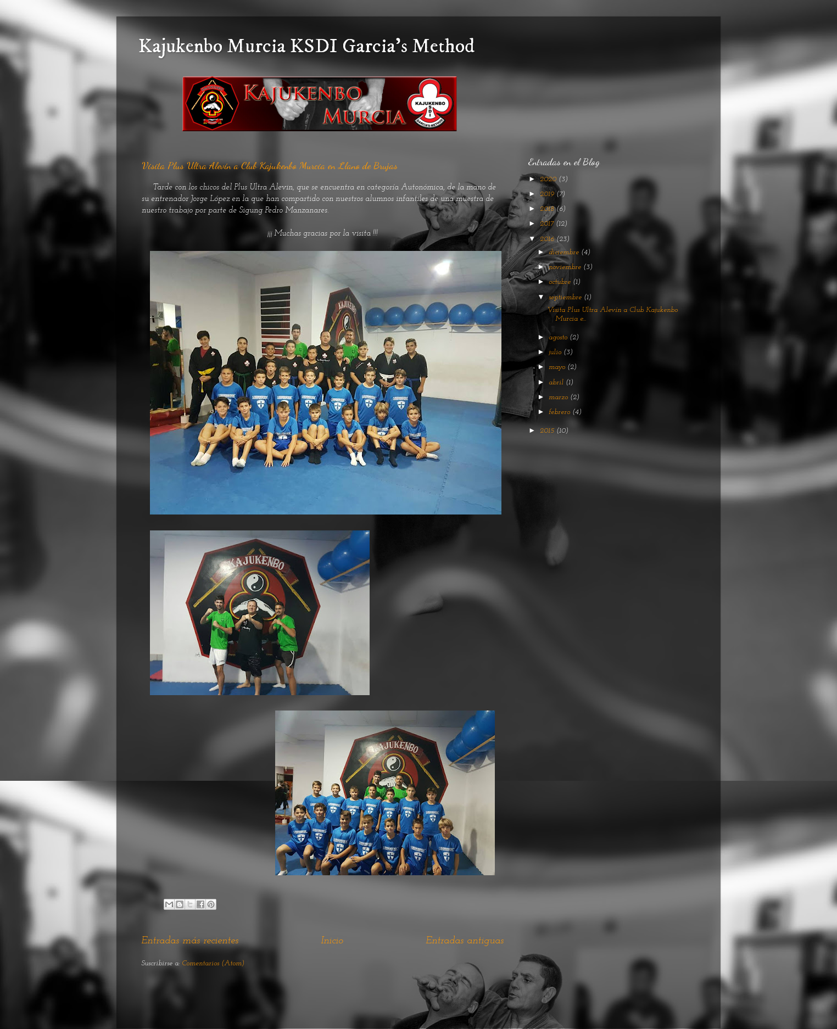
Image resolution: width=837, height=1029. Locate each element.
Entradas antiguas (465, 941)
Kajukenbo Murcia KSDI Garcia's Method (306, 46)
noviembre (566, 267)
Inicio (332, 941)
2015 (548, 430)
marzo (559, 397)
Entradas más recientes (189, 941)
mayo (558, 367)
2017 (548, 223)
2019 (548, 194)
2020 (549, 179)
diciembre (565, 252)
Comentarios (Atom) (213, 963)
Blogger (486, 1006)
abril (557, 382)
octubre (561, 282)
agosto (559, 337)
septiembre (566, 297)
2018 (548, 208)
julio (556, 352)
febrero (560, 412)
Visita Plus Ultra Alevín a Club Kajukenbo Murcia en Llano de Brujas (270, 165)
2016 (548, 239)
